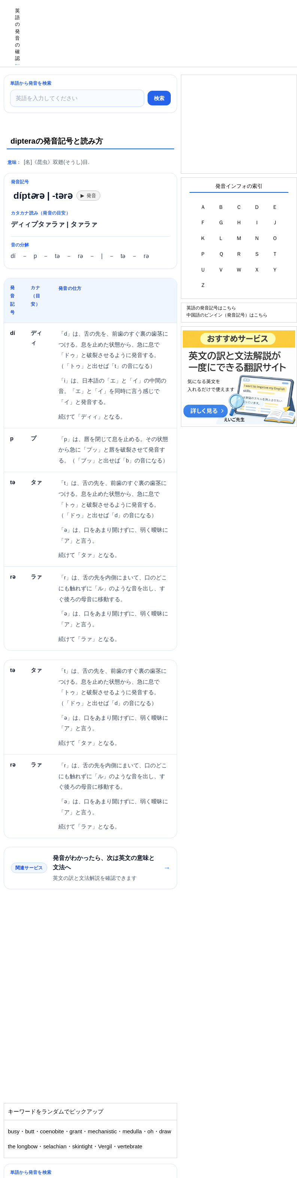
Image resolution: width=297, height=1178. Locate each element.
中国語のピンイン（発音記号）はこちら (227, 314)
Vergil (105, 1146)
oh (151, 1131)
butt (29, 1131)
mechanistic (102, 1131)
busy (13, 1131)
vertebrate (130, 1146)
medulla (132, 1131)
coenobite (52, 1131)
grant (76, 1131)
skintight (82, 1146)
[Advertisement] (160, 17)
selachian (54, 1146)
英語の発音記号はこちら (211, 307)
